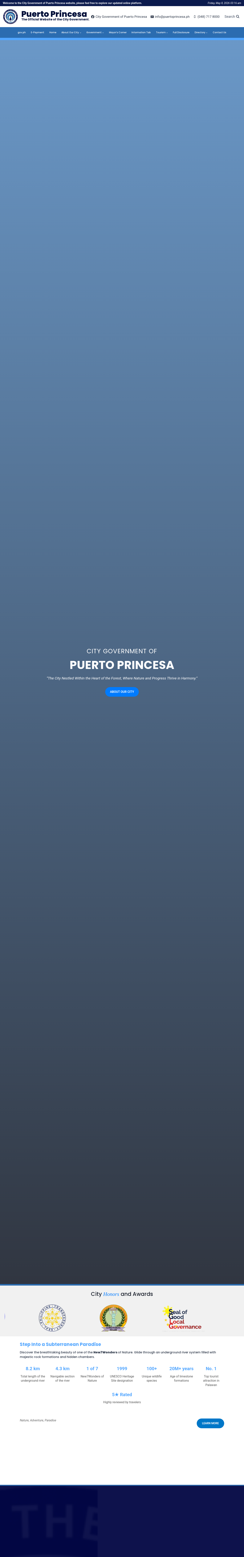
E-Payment (37, 32)
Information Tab (141, 32)
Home (52, 32)
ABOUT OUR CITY (122, 692)
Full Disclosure (181, 32)
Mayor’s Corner (118, 32)
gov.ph (22, 32)
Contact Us (219, 32)
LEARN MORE (210, 1423)
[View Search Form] (232, 16)
